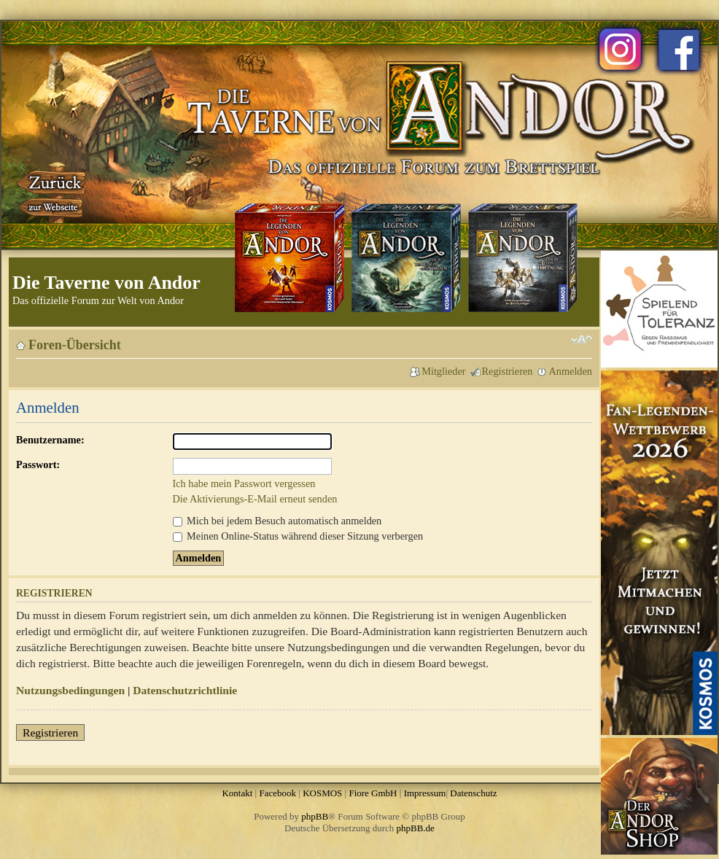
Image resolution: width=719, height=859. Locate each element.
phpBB (314, 816)
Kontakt (237, 793)
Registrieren (507, 371)
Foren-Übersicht (74, 345)
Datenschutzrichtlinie (185, 690)
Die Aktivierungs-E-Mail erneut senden (255, 499)
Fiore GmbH (373, 793)
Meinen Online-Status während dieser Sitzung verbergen (298, 536)
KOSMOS (322, 793)
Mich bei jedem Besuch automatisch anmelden (277, 520)
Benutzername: (50, 440)
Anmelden (570, 371)
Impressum (425, 793)
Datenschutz (473, 793)
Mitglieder (443, 371)
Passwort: (38, 464)
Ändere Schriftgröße (581, 339)
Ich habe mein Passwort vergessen (244, 483)
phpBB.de (416, 828)
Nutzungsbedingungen (70, 690)
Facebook (277, 793)
